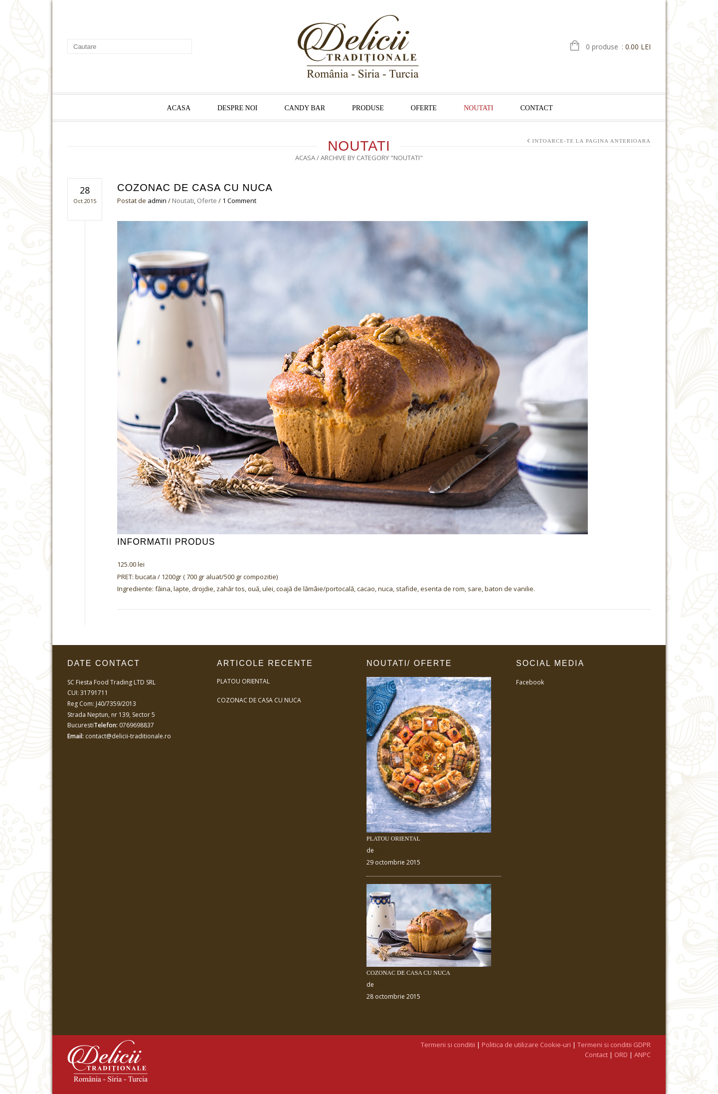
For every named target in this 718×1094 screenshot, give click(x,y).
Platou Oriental (243, 681)
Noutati (479, 108)
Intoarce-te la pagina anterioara (591, 141)
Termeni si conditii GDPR (614, 1044)
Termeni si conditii (448, 1044)
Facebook (530, 682)
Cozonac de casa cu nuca (195, 187)
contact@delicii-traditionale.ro (128, 736)
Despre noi (237, 108)
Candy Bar (305, 108)
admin (157, 200)
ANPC (642, 1054)
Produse (368, 108)
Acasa (178, 108)
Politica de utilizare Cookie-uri (526, 1044)
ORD (621, 1054)
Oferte (424, 108)
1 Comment (239, 200)
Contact (536, 108)
